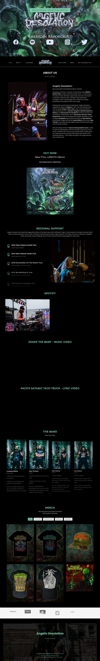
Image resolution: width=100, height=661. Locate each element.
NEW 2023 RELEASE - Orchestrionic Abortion (50, 10)
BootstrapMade (55, 655)
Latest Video (62, 62)
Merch (72, 62)
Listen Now (29, 62)
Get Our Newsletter (84, 62)
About (18, 62)
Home (10, 62)
